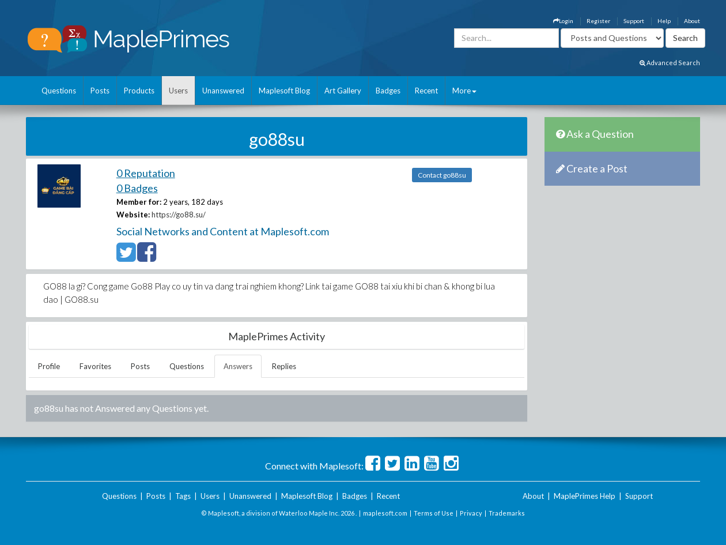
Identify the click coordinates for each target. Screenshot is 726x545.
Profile (49, 366)
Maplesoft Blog (284, 90)
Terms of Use (433, 513)
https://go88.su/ (179, 214)
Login (563, 20)
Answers (238, 366)
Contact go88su (442, 175)
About (692, 20)
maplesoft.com (385, 513)
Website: (133, 214)
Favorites (95, 366)
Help (664, 20)
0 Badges (137, 188)
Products (139, 90)
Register (598, 20)
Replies (284, 366)
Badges (388, 90)
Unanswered (223, 90)
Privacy (471, 513)
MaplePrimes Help (584, 496)
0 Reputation (145, 173)
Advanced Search (670, 62)
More (464, 90)
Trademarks (507, 513)
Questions (58, 90)
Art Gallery (342, 90)
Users (178, 90)
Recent (426, 90)
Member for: (138, 201)
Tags (183, 496)
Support (633, 20)
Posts (99, 90)
